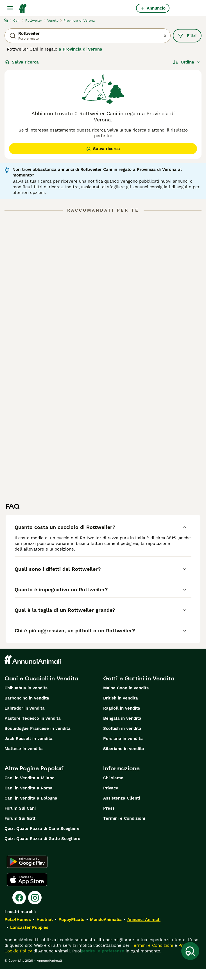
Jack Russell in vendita (28, 738)
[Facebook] (19, 897)
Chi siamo (113, 777)
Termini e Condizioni (124, 818)
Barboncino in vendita (26, 698)
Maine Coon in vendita (126, 687)
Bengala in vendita (122, 718)
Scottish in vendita (122, 728)
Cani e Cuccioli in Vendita (41, 678)
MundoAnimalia (106, 919)
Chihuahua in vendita (26, 687)
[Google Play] (27, 861)
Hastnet (45, 919)
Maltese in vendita (23, 748)
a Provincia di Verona (80, 49)
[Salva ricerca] (190, 951)
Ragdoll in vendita (121, 708)
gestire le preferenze (102, 951)
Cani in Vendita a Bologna (30, 798)
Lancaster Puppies (29, 927)
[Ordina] (187, 62)
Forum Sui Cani (20, 808)
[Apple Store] (26, 879)
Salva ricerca (22, 62)
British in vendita (120, 698)
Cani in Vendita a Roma (28, 788)
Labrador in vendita (24, 708)
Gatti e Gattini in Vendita (138, 678)
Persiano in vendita (123, 738)
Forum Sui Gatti (20, 818)
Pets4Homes (17, 919)
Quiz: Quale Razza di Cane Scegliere (42, 828)
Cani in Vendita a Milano (29, 777)
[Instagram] (35, 897)
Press (109, 808)
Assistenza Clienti (121, 798)
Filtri (187, 36)
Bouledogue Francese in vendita (37, 728)
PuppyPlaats (71, 919)
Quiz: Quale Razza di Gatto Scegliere (42, 838)
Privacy (110, 788)
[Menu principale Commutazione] (10, 8)
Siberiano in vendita (123, 748)
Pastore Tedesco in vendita (32, 718)
